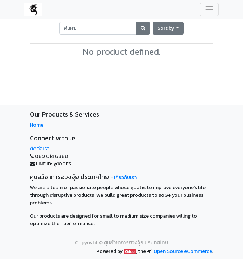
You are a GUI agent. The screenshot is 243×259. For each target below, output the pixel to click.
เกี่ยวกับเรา (125, 177)
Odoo (129, 251)
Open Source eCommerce (182, 251)
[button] (168, 28)
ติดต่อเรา (39, 149)
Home (36, 125)
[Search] (143, 28)
